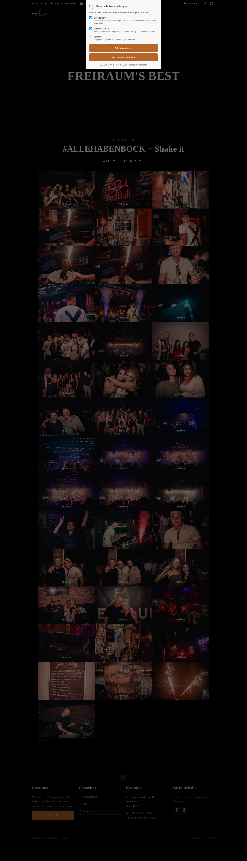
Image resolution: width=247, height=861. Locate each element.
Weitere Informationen (137, 65)
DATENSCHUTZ (107, 65)
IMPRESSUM (121, 65)
